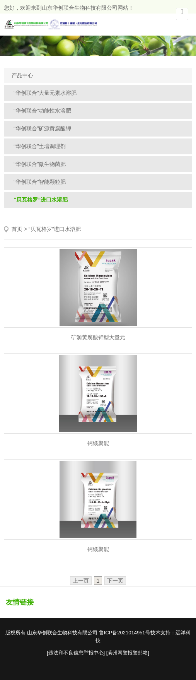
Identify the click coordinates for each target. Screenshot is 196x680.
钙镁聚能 (98, 443)
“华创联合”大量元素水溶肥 (45, 93)
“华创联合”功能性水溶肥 (42, 111)
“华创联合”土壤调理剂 (40, 146)
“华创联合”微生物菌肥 (40, 164)
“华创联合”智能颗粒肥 (40, 182)
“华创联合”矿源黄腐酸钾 (42, 128)
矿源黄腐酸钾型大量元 (98, 337)
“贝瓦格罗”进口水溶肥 (41, 199)
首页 (17, 229)
